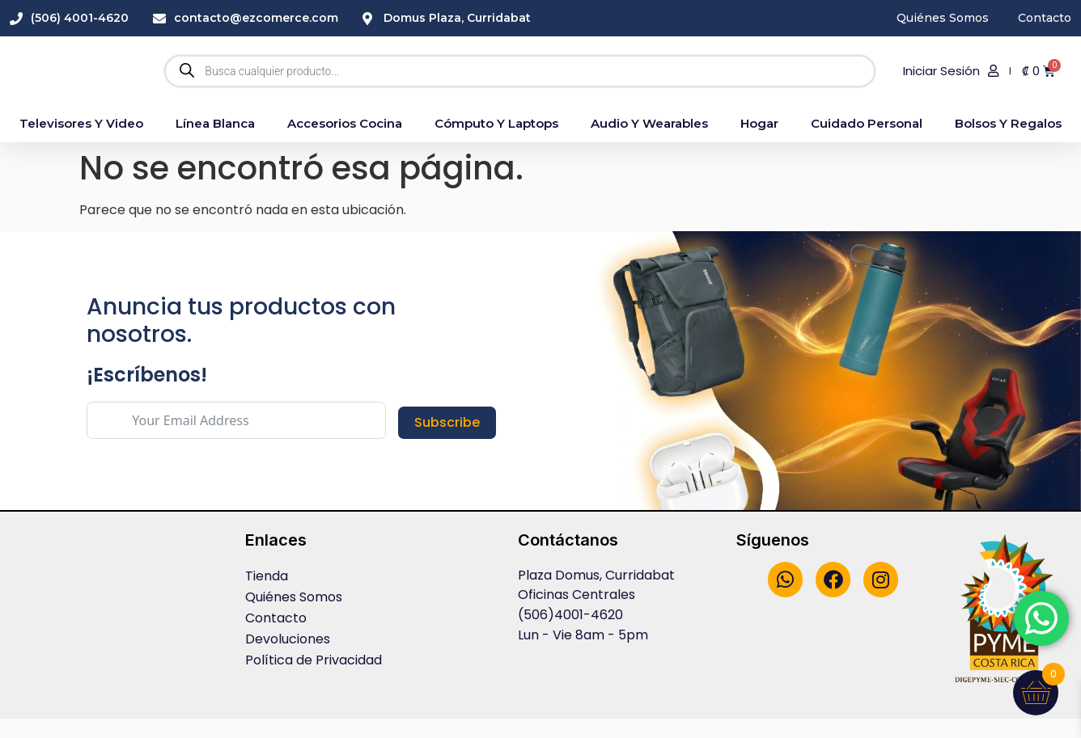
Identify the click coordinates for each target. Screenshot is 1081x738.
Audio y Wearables (649, 142)
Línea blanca (215, 142)
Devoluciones (287, 659)
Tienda (266, 596)
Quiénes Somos (293, 617)
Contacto (276, 638)
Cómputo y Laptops (496, 142)
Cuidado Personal (866, 142)
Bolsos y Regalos (1008, 142)
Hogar (759, 142)
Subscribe (447, 441)
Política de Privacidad (313, 680)
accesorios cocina (344, 142)
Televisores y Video (81, 142)
